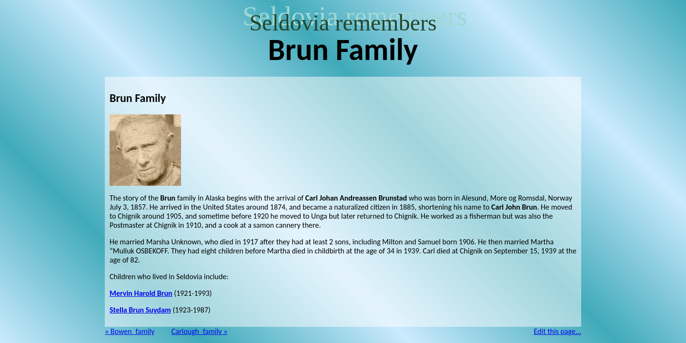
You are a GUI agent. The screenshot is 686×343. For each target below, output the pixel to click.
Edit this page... (558, 331)
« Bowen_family (129, 331)
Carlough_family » (200, 331)
